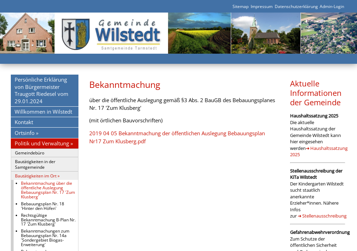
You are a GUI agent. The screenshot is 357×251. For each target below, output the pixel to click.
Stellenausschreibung (324, 216)
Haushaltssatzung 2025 (318, 151)
